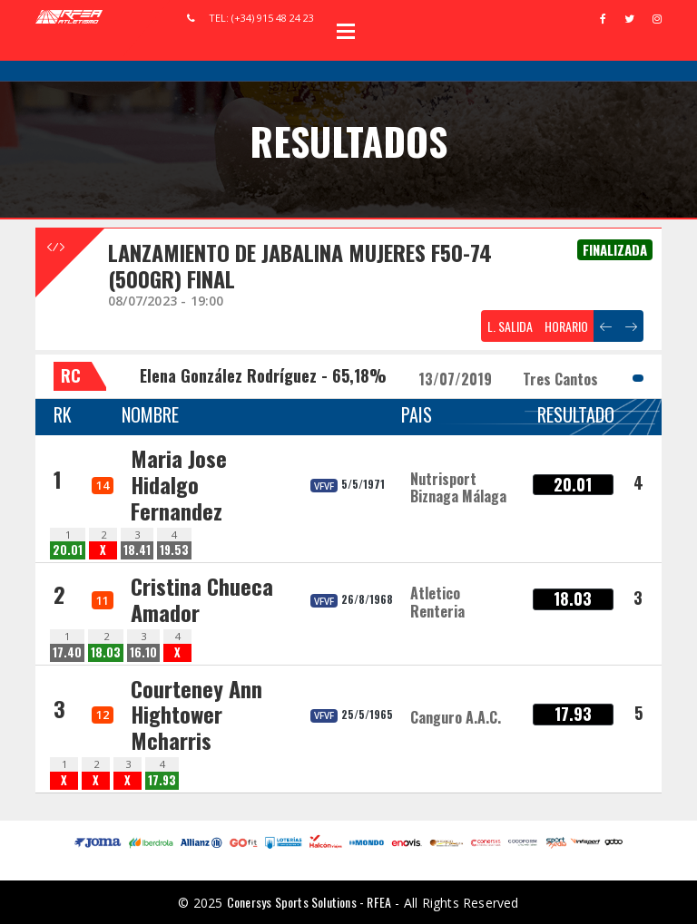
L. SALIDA (510, 326)
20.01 (68, 550)
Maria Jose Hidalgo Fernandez (179, 484)
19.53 (174, 550)
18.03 (106, 652)
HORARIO (566, 326)
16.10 (143, 652)
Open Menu (346, 31)
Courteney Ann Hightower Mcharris (196, 714)
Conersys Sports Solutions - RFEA (309, 901)
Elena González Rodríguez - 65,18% (263, 375)
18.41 (137, 550)
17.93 (162, 780)
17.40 (67, 652)
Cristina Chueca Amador (202, 598)
